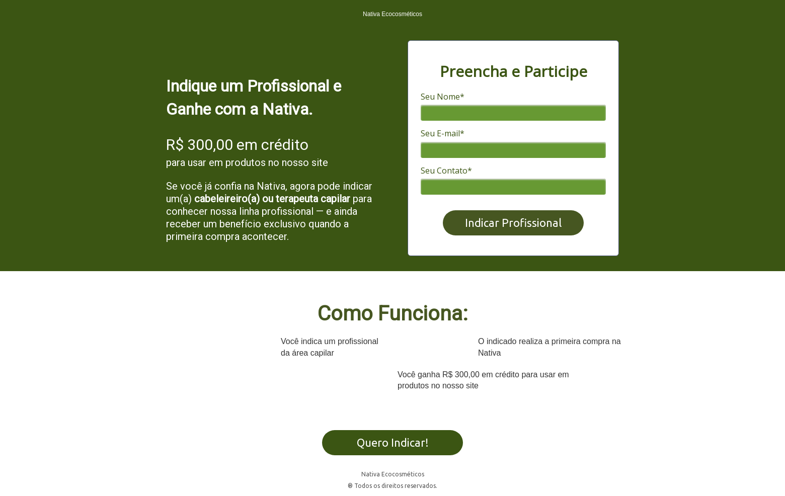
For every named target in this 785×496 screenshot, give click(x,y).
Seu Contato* (446, 171)
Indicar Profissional (513, 222)
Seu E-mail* (442, 133)
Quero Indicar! (393, 442)
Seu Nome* (442, 97)
